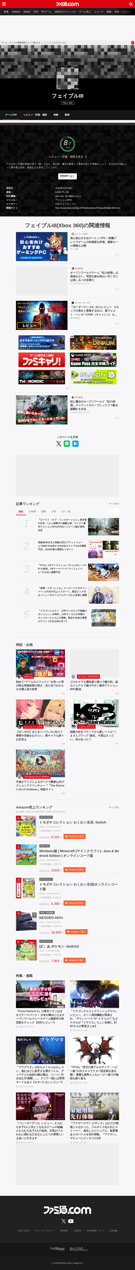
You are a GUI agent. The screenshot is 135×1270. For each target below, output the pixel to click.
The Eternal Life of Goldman (36, 776)
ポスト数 (65, 511)
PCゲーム (46, 11)
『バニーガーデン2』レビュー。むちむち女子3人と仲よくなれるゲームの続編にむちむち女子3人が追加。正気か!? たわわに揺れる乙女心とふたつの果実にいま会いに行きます (40, 1131)
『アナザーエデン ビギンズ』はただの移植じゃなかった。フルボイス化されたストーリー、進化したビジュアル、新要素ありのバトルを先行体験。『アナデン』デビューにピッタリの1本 (94, 1131)
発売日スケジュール (65, 11)
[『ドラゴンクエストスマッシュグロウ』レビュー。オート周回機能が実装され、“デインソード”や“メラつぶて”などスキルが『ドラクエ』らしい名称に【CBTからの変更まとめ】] (94, 994)
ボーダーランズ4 (82, 303)
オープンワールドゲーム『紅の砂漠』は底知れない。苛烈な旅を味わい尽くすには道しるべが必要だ (94, 276)
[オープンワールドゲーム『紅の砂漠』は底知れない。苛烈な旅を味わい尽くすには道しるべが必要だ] (42, 280)
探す (72, 176)
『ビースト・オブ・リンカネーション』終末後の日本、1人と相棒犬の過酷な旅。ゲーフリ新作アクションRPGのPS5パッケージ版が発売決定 (62, 525)
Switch (26, 11)
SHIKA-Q (28, 676)
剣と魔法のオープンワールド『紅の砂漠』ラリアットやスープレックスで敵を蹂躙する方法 (94, 405)
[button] (67, 212)
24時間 (32, 511)
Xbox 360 (59, 196)
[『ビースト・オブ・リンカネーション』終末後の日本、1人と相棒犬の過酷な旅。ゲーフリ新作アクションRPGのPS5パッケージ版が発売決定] (103, 527)
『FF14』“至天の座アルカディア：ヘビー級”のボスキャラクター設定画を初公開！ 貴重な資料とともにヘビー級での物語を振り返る (94, 1073)
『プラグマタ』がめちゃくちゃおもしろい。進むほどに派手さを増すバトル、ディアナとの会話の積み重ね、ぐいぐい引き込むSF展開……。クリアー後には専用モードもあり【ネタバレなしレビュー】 (40, 1075)
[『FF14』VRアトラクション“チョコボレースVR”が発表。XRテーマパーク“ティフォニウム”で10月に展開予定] (103, 572)
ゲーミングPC (81, 234)
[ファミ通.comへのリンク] (67, 4)
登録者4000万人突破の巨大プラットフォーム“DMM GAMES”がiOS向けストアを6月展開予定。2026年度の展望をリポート (62, 546)
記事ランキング (27, 504)
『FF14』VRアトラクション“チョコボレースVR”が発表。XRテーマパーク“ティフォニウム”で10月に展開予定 (62, 569)
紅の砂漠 (79, 268)
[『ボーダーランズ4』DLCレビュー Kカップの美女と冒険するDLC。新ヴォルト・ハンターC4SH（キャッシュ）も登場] (42, 315)
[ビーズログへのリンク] (78, 1248)
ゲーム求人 (85, 11)
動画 (109, 11)
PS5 (36, 11)
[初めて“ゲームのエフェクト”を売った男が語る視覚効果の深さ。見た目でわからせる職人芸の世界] (40, 663)
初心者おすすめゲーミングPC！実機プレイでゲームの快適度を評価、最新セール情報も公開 (94, 242)
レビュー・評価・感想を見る (66, 156)
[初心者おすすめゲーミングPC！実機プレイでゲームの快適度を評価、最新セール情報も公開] (42, 246)
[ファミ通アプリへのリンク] (57, 1248)
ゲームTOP (11, 114)
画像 (56, 114)
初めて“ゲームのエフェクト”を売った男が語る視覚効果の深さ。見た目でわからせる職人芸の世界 (40, 685)
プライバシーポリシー (45, 1230)
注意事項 (77, 1230)
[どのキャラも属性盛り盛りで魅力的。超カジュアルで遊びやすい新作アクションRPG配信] (94, 663)
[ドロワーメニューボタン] (4, 4)
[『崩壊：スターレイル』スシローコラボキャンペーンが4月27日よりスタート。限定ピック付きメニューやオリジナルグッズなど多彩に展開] (103, 595)
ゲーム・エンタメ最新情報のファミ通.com (20, 43)
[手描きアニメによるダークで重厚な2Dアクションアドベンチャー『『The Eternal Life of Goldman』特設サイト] (40, 763)
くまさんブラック (86, 726)
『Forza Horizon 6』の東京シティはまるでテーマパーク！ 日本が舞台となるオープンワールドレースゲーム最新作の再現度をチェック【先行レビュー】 (40, 1017)
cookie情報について (95, 1230)
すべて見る (114, 504)
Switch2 (16, 11)
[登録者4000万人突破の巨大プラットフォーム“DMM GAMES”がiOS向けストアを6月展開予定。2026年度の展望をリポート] (103, 549)
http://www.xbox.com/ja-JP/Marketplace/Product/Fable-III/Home (88, 208)
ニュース (98, 11)
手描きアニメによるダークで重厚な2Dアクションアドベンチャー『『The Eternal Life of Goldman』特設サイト (40, 785)
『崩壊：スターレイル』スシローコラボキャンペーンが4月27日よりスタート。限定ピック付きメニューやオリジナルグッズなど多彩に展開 (62, 591)
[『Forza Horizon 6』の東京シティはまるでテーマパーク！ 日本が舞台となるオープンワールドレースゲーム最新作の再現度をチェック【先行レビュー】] (40, 994)
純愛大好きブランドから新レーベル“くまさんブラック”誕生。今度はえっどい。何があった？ (93, 735)
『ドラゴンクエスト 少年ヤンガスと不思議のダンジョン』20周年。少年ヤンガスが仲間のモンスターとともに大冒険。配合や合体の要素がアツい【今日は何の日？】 (62, 616)
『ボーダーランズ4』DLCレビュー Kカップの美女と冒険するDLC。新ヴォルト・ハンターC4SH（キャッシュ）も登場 (94, 311)
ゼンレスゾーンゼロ (33, 726)
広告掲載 (114, 1230)
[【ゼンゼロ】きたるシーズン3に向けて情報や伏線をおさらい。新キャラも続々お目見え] (40, 713)
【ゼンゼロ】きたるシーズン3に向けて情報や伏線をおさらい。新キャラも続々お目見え (40, 735)
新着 (6, 11)
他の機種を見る (72, 196)
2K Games (75, 318)
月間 (53, 511)
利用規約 (64, 1230)
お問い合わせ (23, 1230)
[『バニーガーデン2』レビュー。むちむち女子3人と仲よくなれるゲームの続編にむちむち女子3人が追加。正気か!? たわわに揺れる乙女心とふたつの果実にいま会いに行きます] (40, 1106)
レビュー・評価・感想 (35, 114)
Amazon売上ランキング (34, 807)
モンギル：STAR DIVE (88, 676)
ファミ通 (74, 249)
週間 (43, 511)
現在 (21, 511)
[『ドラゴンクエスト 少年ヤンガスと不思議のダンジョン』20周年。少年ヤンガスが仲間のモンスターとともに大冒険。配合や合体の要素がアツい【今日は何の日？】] (103, 618)
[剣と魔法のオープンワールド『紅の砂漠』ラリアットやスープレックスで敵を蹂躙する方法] (42, 409)
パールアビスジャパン (80, 283)
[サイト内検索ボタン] (131, 4)
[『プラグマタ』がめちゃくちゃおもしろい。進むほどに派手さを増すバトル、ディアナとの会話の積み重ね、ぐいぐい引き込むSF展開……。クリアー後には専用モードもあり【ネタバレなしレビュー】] (40, 1050)
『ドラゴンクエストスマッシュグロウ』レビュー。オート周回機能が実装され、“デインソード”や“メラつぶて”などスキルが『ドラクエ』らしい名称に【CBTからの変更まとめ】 (94, 1019)
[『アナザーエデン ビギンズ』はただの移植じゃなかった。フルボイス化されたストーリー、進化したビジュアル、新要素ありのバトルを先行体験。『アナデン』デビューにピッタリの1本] (94, 1106)
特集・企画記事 (123, 11)
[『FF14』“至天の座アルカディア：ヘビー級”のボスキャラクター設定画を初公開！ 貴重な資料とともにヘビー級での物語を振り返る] (94, 1050)
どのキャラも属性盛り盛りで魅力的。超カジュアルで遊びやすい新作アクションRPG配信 (94, 685)
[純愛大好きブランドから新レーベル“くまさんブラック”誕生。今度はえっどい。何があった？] (94, 713)
